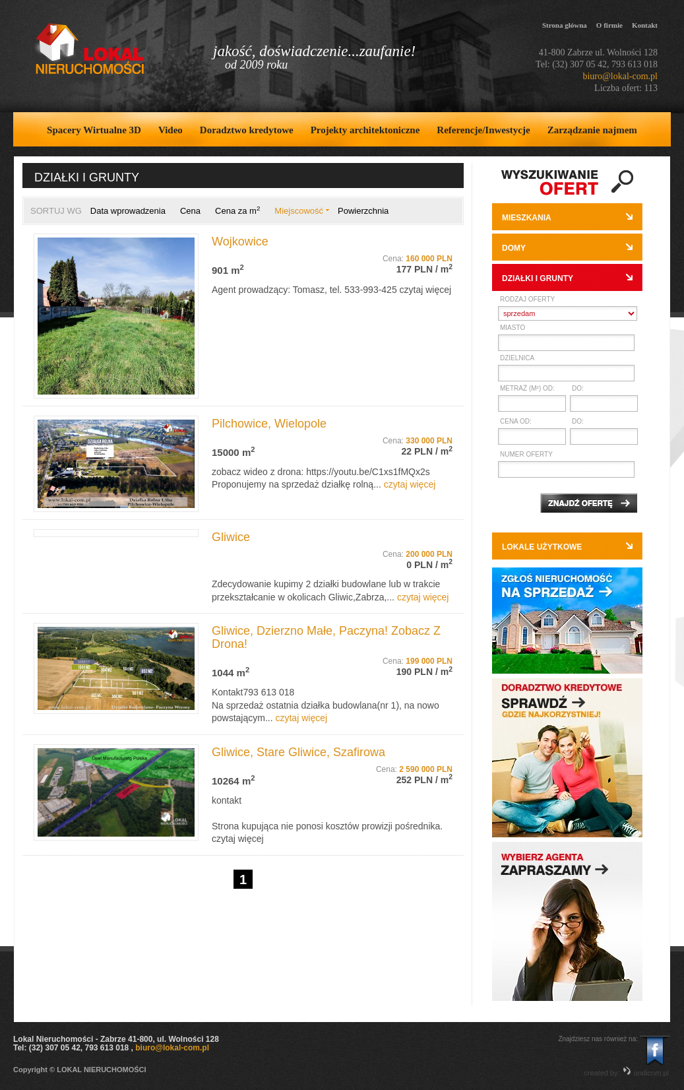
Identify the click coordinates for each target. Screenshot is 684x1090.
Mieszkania (526, 217)
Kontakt (645, 25)
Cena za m (237, 211)
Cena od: (516, 421)
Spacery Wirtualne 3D (94, 130)
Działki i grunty (537, 278)
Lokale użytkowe (542, 547)
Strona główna (564, 25)
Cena (190, 211)
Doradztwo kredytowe (247, 130)
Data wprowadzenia (128, 211)
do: (578, 388)
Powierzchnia (363, 211)
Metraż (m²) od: (527, 388)
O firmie (609, 25)
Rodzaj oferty (527, 299)
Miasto (512, 327)
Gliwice (231, 537)
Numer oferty (526, 454)
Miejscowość (298, 211)
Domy (514, 248)
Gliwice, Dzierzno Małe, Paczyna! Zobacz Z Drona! (326, 638)
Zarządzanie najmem (592, 130)
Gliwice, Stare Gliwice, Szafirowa (298, 752)
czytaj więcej (426, 289)
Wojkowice (240, 242)
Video (170, 130)
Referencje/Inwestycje (483, 130)
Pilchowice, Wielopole (269, 424)
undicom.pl (645, 1073)
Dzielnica (517, 358)
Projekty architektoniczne (365, 130)
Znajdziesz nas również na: (598, 1038)
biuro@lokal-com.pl (620, 76)
